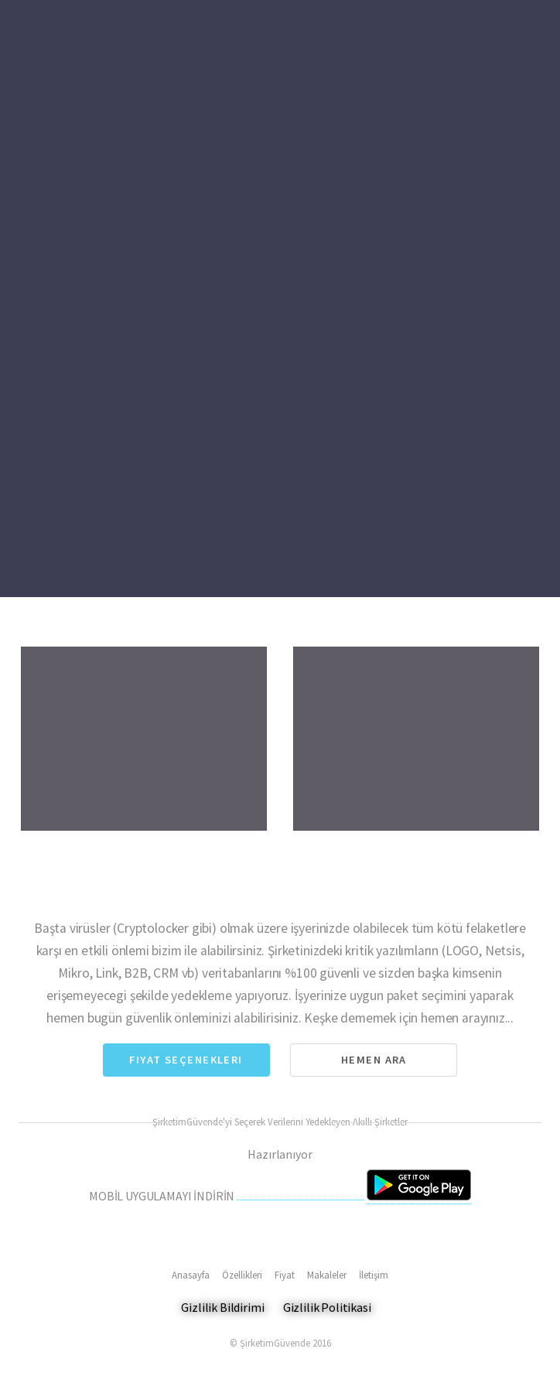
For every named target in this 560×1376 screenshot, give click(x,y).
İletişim (373, 1274)
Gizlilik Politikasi (327, 1307)
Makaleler (327, 1274)
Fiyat (285, 1274)
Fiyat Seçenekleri (185, 1060)
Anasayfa (191, 1274)
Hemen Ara (374, 1060)
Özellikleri (242, 1274)
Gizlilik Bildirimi (222, 1307)
